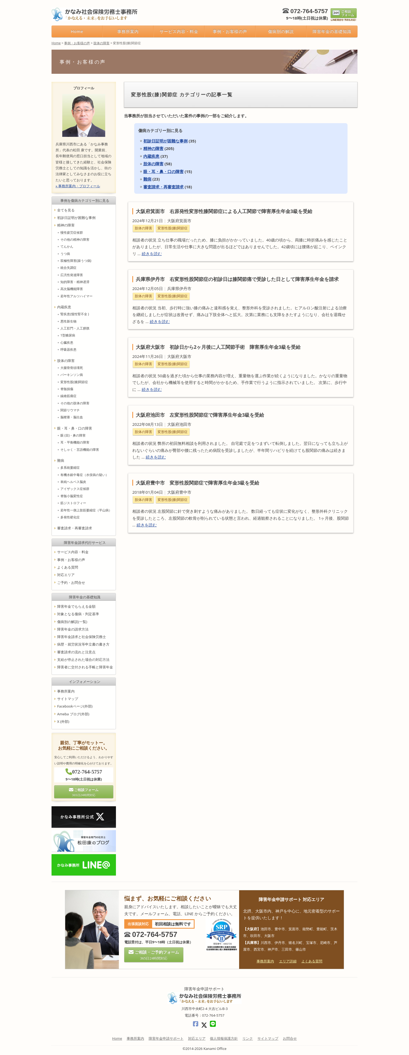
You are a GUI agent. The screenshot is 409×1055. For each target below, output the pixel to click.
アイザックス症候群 (74, 489)
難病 (147, 179)
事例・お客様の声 (230, 31)
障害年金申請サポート (166, 1038)
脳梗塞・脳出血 (71, 417)
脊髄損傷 (66, 389)
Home (77, 31)
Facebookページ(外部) (75, 706)
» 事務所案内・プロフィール (78, 186)
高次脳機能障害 (71, 289)
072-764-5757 (309, 11)
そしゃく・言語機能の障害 (79, 449)
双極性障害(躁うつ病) (75, 260)
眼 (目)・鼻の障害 (73, 435)
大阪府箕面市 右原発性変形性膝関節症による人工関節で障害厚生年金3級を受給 (224, 211)
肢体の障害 (153, 163)
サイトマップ (67, 698)
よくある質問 (67, 567)
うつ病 (65, 253)
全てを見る (66, 210)
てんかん (66, 246)
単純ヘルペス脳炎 (73, 481)
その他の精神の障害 (74, 239)
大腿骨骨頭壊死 (71, 367)
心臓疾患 (66, 342)
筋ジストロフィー (73, 503)
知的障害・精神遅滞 (74, 282)
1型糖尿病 (67, 335)
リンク (247, 1038)
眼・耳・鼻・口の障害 (163, 171)
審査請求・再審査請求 (163, 186)
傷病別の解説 (281, 31)
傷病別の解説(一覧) (72, 621)
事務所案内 (128, 31)
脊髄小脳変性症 (71, 496)
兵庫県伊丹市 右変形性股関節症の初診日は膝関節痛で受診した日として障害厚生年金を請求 (237, 279)
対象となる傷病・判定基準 (78, 613)
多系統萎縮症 (70, 468)
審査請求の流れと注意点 (76, 652)
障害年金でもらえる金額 (76, 606)
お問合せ (290, 1038)
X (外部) (63, 721)
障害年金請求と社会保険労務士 (81, 636)
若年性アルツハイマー (76, 296)
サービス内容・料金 (179, 31)
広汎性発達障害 (71, 275)
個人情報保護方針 (224, 1038)
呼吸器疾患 (68, 349)
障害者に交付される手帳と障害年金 (85, 667)
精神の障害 (153, 148)
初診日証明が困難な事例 (165, 141)
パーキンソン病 (71, 374)
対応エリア (66, 575)
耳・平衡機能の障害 (74, 442)
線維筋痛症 (68, 396)
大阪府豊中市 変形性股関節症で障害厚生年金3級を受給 (197, 482)
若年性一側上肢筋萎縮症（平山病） (86, 510)
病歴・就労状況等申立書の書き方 (83, 644)
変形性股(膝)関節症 (173, 228)
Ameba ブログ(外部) (73, 714)
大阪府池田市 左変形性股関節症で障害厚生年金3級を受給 (200, 415)
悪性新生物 (68, 321)
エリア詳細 (288, 961)
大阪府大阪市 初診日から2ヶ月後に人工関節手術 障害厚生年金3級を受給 (218, 347)
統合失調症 (68, 268)
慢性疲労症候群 (71, 232)
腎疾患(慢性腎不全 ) (74, 314)
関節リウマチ (70, 410)
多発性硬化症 (70, 517)
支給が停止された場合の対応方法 (83, 659)
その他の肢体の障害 (74, 403)
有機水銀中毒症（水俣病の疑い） (84, 474)
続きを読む (152, 253)
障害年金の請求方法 (73, 629)
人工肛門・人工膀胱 (74, 328)
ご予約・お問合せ (71, 582)
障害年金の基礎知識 (332, 31)
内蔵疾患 (151, 156)
